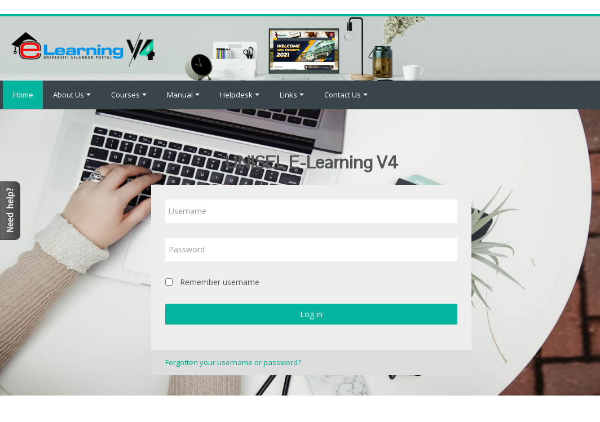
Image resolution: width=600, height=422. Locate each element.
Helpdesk (239, 95)
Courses (129, 95)
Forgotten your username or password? (233, 362)
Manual (183, 95)
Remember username (219, 282)
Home (21, 95)
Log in (311, 314)
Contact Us (346, 95)
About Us (72, 95)
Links (292, 95)
